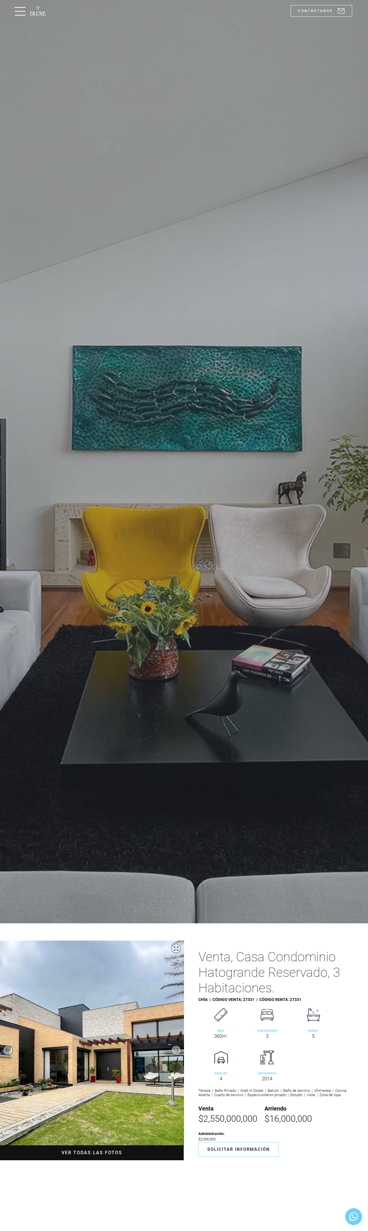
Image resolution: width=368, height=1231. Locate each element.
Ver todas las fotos (92, 1152)
